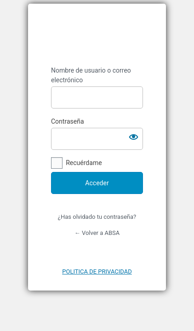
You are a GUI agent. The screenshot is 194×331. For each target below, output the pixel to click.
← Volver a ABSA (97, 232)
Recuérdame (84, 162)
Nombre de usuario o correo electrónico (91, 75)
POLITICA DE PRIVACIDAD (96, 271)
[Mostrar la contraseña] (134, 137)
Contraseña (67, 121)
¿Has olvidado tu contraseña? (97, 216)
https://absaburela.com (97, 35)
